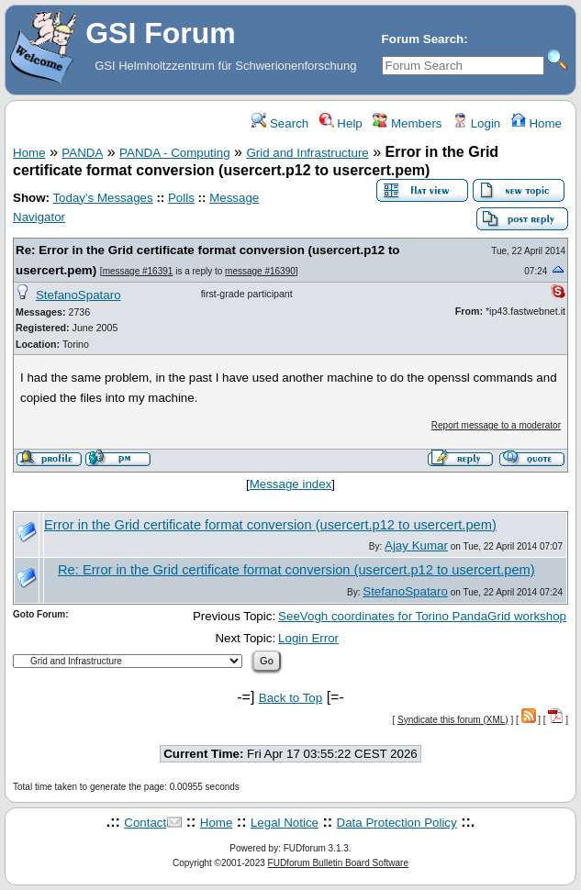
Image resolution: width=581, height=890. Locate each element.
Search (279, 123)
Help (341, 123)
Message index (291, 484)
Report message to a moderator (496, 425)
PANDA (82, 153)
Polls (181, 198)
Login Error (308, 638)
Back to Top (290, 698)
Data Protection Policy (397, 822)
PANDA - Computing (174, 153)
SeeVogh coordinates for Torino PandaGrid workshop (422, 616)
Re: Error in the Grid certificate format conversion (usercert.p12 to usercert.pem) (296, 569)
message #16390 (260, 271)
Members (407, 123)
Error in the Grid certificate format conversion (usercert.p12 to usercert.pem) (270, 524)
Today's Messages (102, 198)
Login (476, 123)
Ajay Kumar (416, 545)
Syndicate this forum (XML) (452, 720)
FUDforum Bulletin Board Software (338, 863)
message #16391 (138, 271)
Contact (145, 822)
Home (536, 123)
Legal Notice (284, 822)
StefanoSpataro (78, 295)
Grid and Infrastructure (307, 153)
